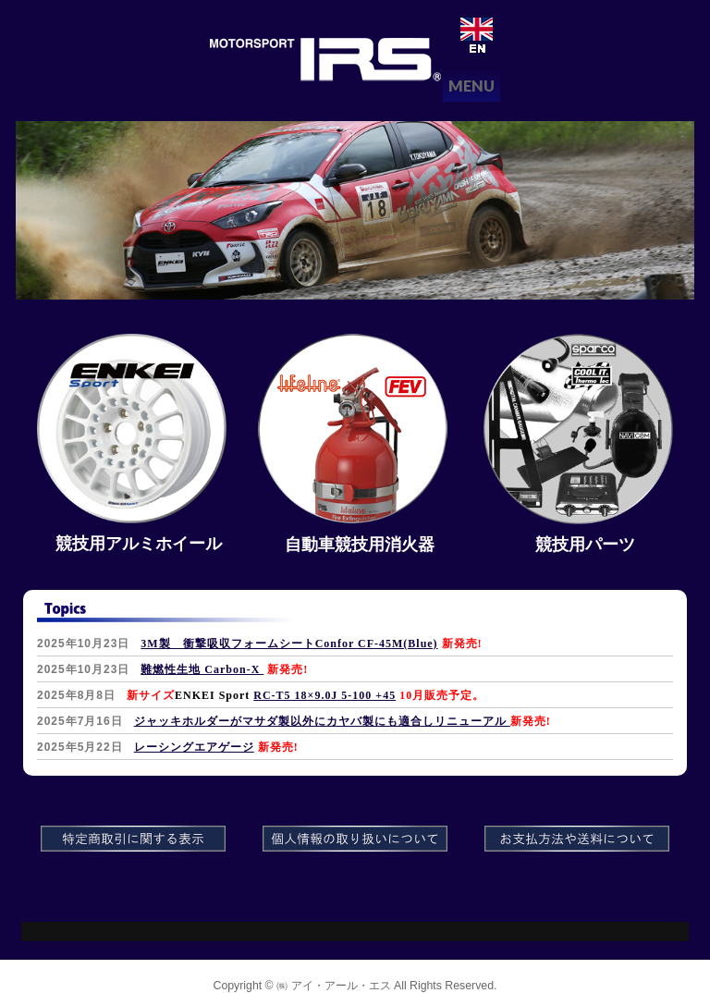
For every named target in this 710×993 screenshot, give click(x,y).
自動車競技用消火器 (360, 544)
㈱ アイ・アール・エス (333, 985)
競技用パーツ (585, 544)
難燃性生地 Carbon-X (202, 669)
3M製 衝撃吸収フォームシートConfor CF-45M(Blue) (289, 643)
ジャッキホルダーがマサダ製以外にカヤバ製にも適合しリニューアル (322, 721)
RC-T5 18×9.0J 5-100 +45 (324, 695)
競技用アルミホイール (138, 543)
